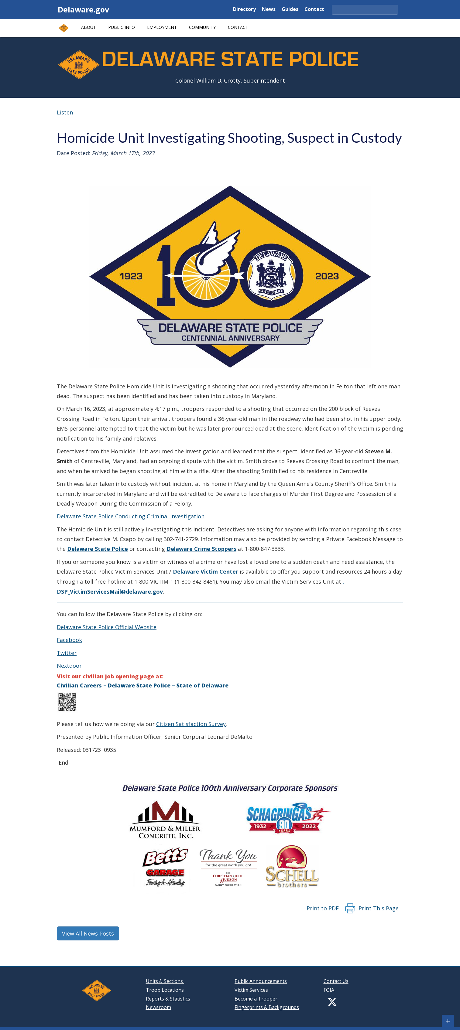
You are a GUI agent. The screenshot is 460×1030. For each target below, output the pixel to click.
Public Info (121, 27)
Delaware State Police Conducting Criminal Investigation (130, 516)
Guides (290, 9)
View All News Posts (88, 933)
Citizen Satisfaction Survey (191, 724)
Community (202, 27)
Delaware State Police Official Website (106, 627)
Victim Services (251, 990)
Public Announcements (261, 981)
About (88, 27)
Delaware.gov (83, 9)
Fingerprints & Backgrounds (267, 1007)
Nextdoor (69, 665)
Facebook (69, 639)
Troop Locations (166, 990)
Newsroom (158, 1007)
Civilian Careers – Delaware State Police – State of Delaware (142, 685)
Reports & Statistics (168, 998)
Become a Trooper (256, 998)
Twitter (67, 653)
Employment (162, 27)
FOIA (329, 990)
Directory (244, 9)
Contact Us (336, 981)
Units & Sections (165, 981)
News (269, 9)
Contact (314, 9)
